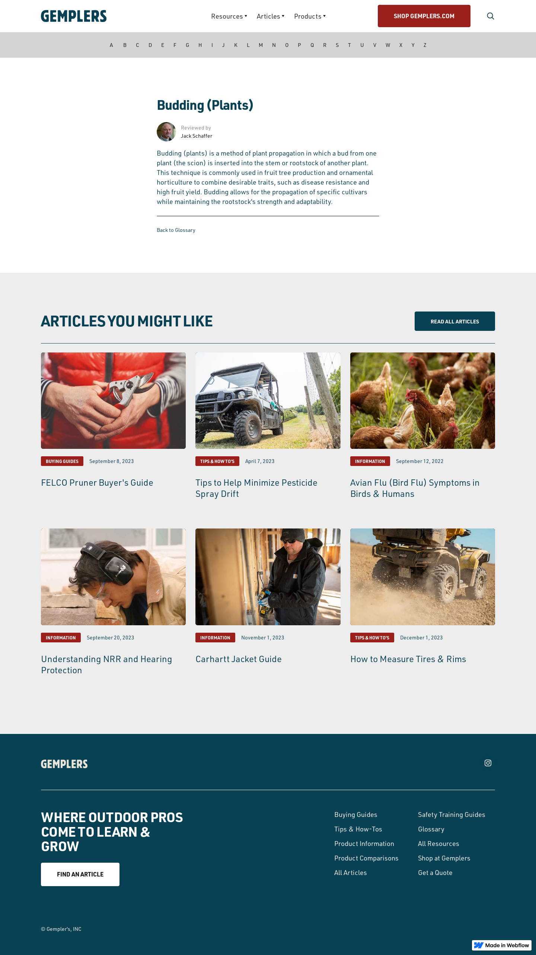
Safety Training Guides (451, 814)
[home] (95, 16)
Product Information (364, 843)
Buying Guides (355, 814)
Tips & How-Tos (358, 829)
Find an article (80, 874)
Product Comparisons (366, 858)
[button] (229, 16)
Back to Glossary (176, 230)
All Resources (438, 843)
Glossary (431, 829)
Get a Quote (435, 872)
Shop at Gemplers (444, 858)
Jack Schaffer (196, 135)
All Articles (350, 872)
